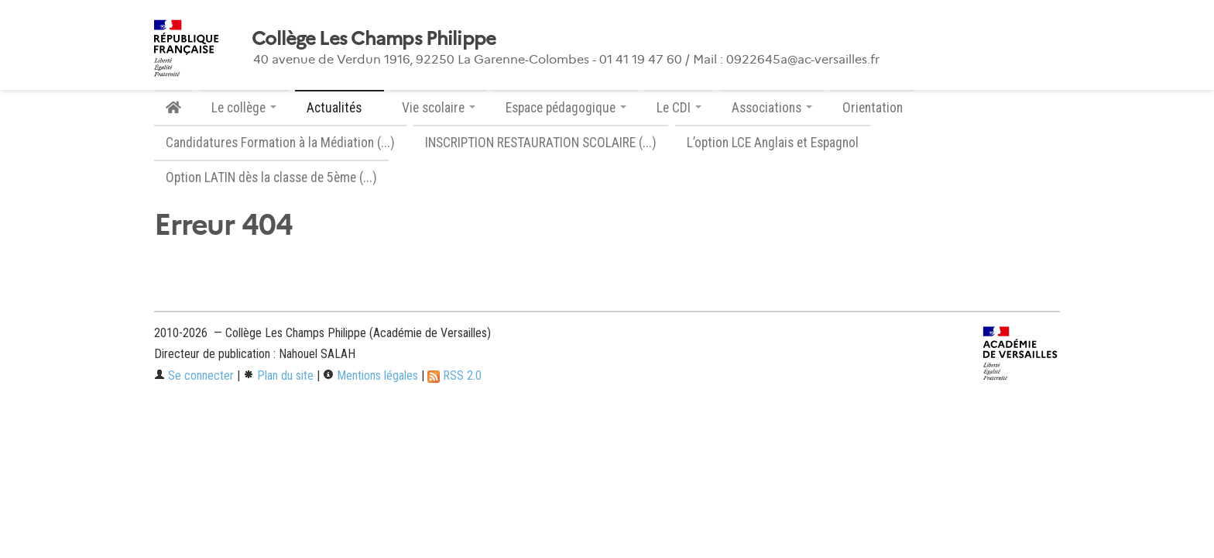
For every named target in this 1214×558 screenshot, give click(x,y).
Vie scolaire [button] (438, 107)
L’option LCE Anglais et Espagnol (773, 142)
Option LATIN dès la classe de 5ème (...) (271, 177)
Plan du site (278, 375)
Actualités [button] (339, 107)
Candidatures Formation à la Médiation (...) (280, 142)
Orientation (872, 107)
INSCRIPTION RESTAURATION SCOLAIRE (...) (541, 142)
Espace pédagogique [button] (566, 107)
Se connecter (194, 375)
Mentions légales (370, 375)
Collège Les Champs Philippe (374, 39)
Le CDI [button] (679, 107)
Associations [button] (772, 107)
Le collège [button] (243, 107)
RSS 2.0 (454, 375)
